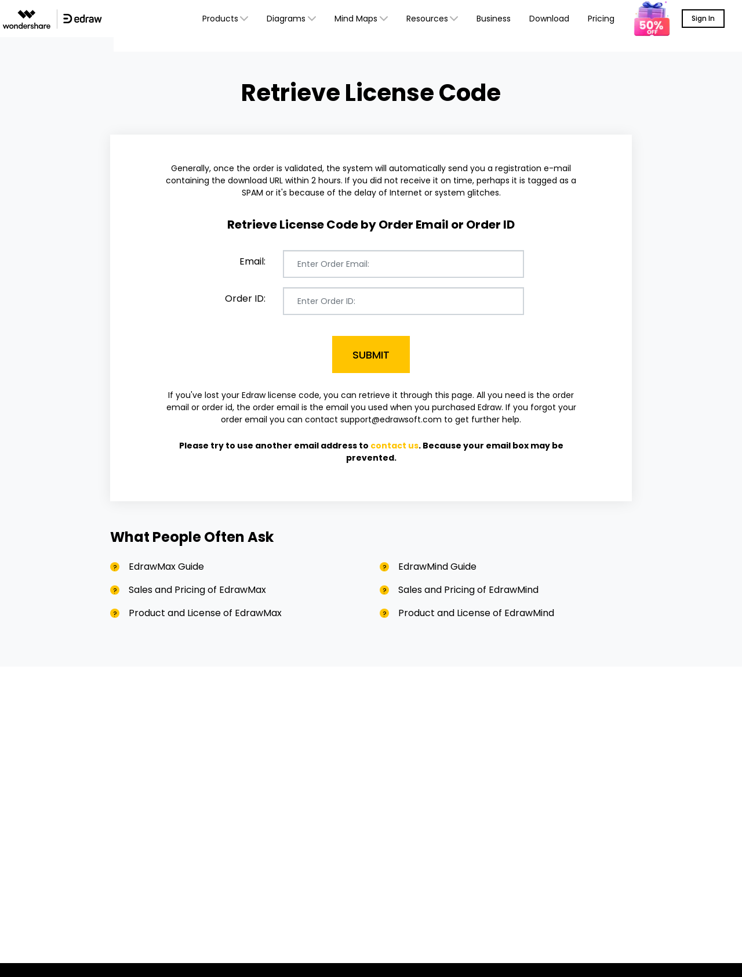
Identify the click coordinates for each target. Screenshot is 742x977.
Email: (252, 261)
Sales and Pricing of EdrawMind (468, 589)
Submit (371, 355)
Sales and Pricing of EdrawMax (197, 589)
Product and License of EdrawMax (205, 613)
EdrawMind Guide (437, 566)
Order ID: (245, 298)
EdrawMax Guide (166, 566)
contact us (394, 445)
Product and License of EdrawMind (476, 613)
